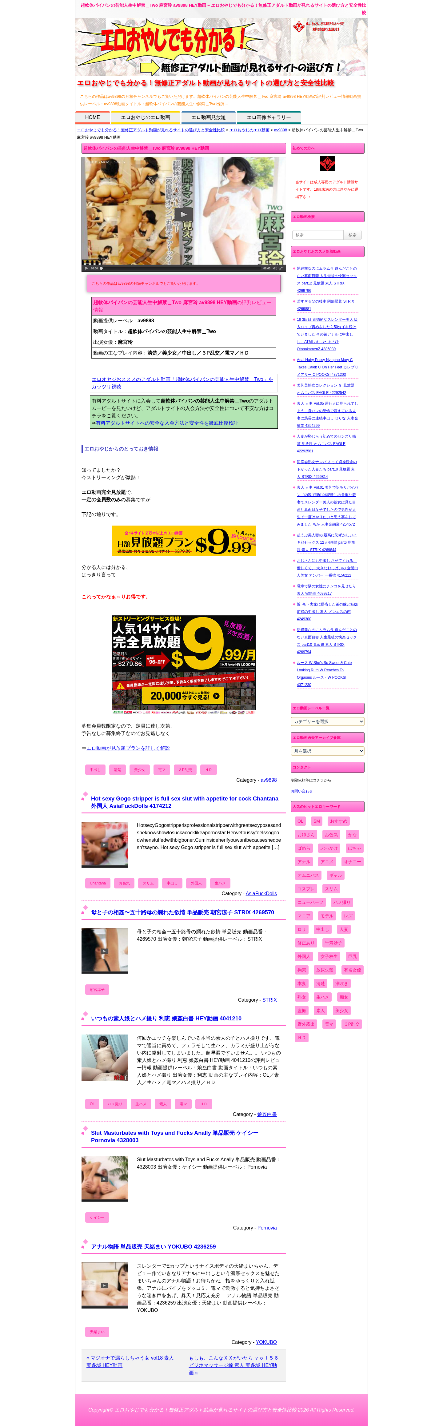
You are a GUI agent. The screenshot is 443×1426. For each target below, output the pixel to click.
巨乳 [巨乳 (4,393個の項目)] (352, 956)
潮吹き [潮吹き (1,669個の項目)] (341, 983)
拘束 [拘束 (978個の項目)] (301, 969)
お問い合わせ (302, 791)
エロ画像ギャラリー (269, 117)
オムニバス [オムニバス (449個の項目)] (308, 875)
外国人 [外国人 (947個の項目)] (303, 956)
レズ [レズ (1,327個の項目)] (348, 915)
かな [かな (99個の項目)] (352, 834)
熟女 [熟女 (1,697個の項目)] (301, 997)
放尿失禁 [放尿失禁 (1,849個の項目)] (324, 969)
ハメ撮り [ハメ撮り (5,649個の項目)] (342, 902)
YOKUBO (266, 1342)
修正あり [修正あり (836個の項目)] (306, 942)
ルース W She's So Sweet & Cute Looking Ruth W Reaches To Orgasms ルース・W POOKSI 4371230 (324, 674)
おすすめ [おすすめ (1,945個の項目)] (338, 821)
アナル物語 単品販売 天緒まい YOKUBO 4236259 (153, 1246)
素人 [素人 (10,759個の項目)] (320, 1010)
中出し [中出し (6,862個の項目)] (322, 929)
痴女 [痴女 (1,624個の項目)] (344, 997)
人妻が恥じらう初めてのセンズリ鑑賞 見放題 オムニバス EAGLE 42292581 (326, 443)
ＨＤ (208, 770)
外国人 (196, 883)
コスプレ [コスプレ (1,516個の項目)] (306, 888)
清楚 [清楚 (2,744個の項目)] (320, 983)
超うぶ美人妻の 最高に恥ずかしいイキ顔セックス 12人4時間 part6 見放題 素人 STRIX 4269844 (327, 542)
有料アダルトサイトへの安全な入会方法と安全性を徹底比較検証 (167, 423)
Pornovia (267, 1227)
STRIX (269, 1000)
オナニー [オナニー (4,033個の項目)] (352, 861)
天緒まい (97, 1332)
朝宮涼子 (97, 989)
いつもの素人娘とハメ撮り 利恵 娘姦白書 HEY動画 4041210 (166, 1018)
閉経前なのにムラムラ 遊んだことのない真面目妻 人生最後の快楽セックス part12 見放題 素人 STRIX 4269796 (327, 279)
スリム (148, 883)
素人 (163, 1104)
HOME (92, 117)
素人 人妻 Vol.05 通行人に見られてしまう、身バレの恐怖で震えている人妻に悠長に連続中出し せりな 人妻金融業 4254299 (327, 414)
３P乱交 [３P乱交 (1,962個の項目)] (352, 1024)
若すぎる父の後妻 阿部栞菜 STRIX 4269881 (325, 305)
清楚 (117, 770)
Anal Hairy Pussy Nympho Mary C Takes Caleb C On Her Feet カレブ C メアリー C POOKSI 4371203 (327, 367)
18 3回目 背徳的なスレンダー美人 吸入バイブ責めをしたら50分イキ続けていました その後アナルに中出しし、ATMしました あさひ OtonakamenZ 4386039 (327, 334)
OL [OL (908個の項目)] (300, 821)
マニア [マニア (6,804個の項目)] (303, 915)
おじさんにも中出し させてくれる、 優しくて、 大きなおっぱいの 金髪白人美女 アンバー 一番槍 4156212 (327, 568)
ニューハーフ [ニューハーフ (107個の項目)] (310, 902)
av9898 (280, 130)
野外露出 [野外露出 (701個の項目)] (306, 1024)
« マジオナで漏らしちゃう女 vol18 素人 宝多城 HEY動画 (130, 1361)
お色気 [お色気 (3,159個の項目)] (331, 834)
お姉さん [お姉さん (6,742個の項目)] (306, 834)
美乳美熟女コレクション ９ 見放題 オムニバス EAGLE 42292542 (325, 389)
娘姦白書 (267, 1114)
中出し (95, 770)
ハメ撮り (115, 1104)
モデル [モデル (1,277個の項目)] (327, 915)
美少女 (139, 770)
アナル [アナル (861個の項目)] (303, 861)
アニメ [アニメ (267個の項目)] (327, 861)
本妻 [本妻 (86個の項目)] (301, 983)
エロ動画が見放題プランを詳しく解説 (128, 748)
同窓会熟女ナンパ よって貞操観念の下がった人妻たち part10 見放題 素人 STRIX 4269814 (327, 469)
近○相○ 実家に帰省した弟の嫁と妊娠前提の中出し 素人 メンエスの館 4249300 (327, 611)
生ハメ (220, 883)
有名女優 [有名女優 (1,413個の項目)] (352, 969)
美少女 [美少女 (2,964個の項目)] (341, 1010)
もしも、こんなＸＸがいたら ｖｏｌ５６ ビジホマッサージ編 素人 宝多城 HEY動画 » (234, 1365)
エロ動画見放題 (208, 117)
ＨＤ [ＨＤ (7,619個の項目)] (301, 1037)
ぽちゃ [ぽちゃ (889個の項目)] (354, 848)
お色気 (124, 883)
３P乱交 (185, 770)
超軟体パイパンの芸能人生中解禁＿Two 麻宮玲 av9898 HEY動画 (146, 148)
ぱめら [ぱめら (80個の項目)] (303, 848)
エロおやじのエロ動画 (145, 117)
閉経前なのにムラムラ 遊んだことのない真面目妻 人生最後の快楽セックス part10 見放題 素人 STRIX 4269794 (327, 641)
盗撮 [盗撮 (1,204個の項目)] (301, 1010)
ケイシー (97, 1217)
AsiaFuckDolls (261, 893)
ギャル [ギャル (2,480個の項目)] (335, 875)
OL (92, 1104)
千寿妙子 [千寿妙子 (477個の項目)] (333, 942)
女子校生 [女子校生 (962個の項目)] (329, 956)
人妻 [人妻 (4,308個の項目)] (344, 929)
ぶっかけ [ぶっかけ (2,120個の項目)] (329, 848)
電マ (162, 770)
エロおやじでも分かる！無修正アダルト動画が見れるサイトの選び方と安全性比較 (151, 130)
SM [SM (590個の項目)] (316, 821)
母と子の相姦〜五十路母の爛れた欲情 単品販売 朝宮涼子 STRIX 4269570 (182, 912)
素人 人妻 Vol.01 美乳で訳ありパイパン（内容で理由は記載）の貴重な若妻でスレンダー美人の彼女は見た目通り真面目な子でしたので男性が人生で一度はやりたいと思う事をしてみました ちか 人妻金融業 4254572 (327, 505)
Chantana (98, 883)
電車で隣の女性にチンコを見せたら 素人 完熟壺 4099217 (326, 590)
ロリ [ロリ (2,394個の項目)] (301, 929)
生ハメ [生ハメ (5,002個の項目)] (322, 997)
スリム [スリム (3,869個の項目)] (331, 888)
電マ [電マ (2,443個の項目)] (329, 1024)
